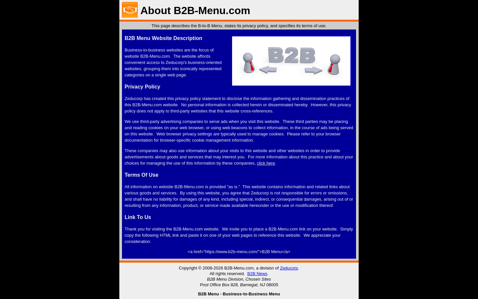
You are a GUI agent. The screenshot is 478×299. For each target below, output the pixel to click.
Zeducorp (289, 268)
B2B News (257, 273)
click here (266, 163)
